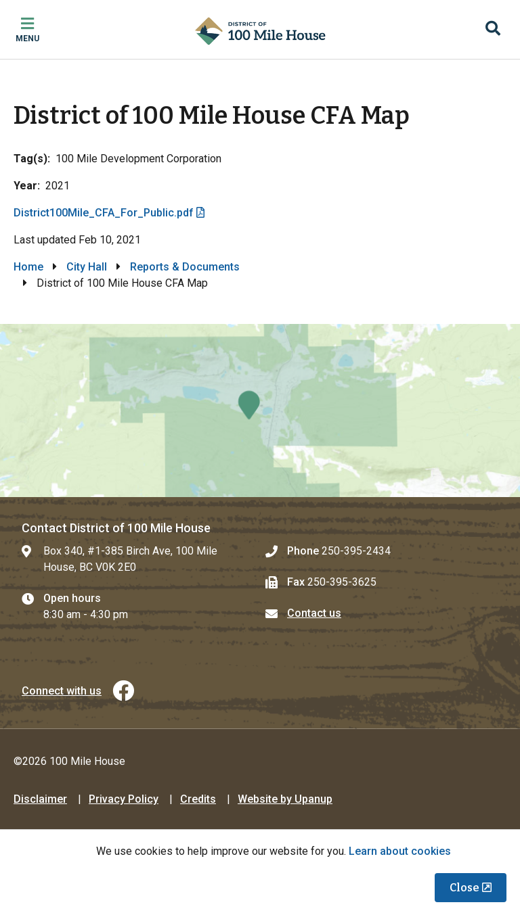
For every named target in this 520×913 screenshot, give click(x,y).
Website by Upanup (285, 799)
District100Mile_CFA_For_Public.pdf (104, 212)
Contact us (314, 613)
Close (464, 887)
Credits (198, 799)
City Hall (86, 266)
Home (28, 266)
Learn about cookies (400, 851)
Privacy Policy (123, 799)
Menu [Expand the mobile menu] (27, 38)
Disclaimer (40, 799)
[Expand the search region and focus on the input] (492, 29)
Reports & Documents (185, 266)
